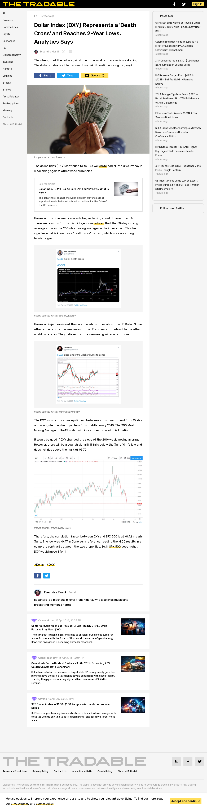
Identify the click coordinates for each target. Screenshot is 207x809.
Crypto (7, 34)
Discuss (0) (97, 75)
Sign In (197, 4)
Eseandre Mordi (46, 52)
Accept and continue (185, 801)
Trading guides (11, 103)
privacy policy (20, 803)
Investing (8, 61)
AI (4, 13)
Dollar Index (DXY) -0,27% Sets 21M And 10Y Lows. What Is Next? (74, 191)
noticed (99, 223)
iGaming (7, 110)
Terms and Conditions (15, 771)
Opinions (7, 75)
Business (8, 20)
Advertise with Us (82, 771)
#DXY (51, 564)
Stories (7, 89)
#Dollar (39, 564)
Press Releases (11, 96)
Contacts (8, 117)
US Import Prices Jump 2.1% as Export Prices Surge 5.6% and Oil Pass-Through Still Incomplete (177, 185)
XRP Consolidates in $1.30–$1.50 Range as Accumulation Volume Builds (70, 706)
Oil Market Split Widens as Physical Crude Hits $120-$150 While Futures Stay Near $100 (69, 628)
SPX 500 (115, 546)
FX (4, 48)
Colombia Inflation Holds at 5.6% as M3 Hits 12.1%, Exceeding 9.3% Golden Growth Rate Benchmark (70, 665)
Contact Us (60, 771)
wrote (103, 166)
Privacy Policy (40, 771)
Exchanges (9, 41)
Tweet (70, 75)
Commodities (10, 27)
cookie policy (45, 803)
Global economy (12, 55)
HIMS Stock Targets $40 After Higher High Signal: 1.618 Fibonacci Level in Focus (176, 151)
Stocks (7, 82)
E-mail (72, 592)
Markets (7, 68)
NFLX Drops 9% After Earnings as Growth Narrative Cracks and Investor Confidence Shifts (178, 132)
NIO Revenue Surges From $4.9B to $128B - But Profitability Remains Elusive (174, 79)
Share (47, 75)
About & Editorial (12, 124)
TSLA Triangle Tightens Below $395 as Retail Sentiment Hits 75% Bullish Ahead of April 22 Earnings (177, 98)
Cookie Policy (105, 771)
